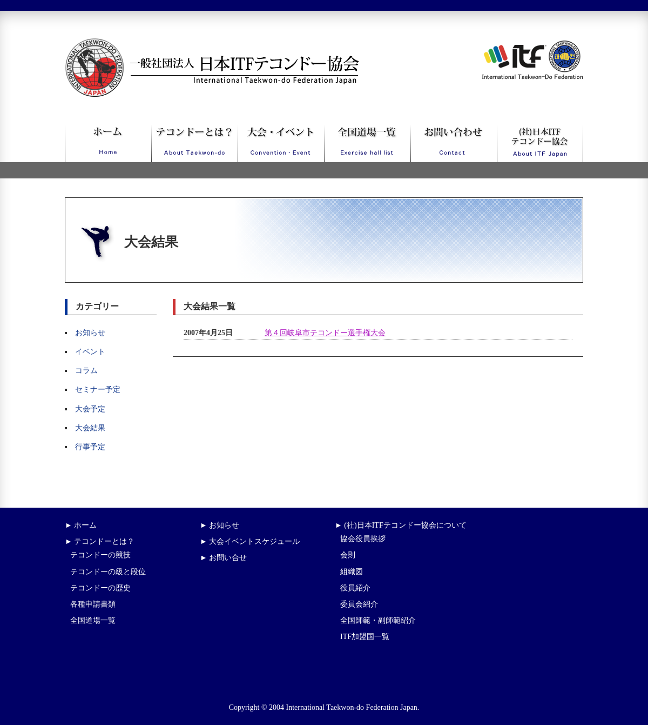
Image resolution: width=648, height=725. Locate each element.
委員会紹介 (359, 604)
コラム (86, 371)
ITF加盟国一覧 (364, 637)
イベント (90, 352)
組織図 (351, 572)
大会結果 (90, 428)
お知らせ (90, 333)
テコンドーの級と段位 (108, 572)
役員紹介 (355, 588)
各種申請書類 (93, 604)
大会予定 (90, 409)
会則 (347, 555)
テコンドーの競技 (100, 555)
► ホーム (81, 525)
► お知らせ (219, 525)
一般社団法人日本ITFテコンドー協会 (192, 45)
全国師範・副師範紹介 (378, 620)
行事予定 (90, 447)
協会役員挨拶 (363, 539)
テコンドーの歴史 (100, 588)
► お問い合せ (223, 558)
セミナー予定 (97, 389)
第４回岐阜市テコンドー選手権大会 (325, 333)
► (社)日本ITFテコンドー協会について (401, 525)
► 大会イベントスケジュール (250, 541)
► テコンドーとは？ (99, 541)
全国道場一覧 (93, 620)
